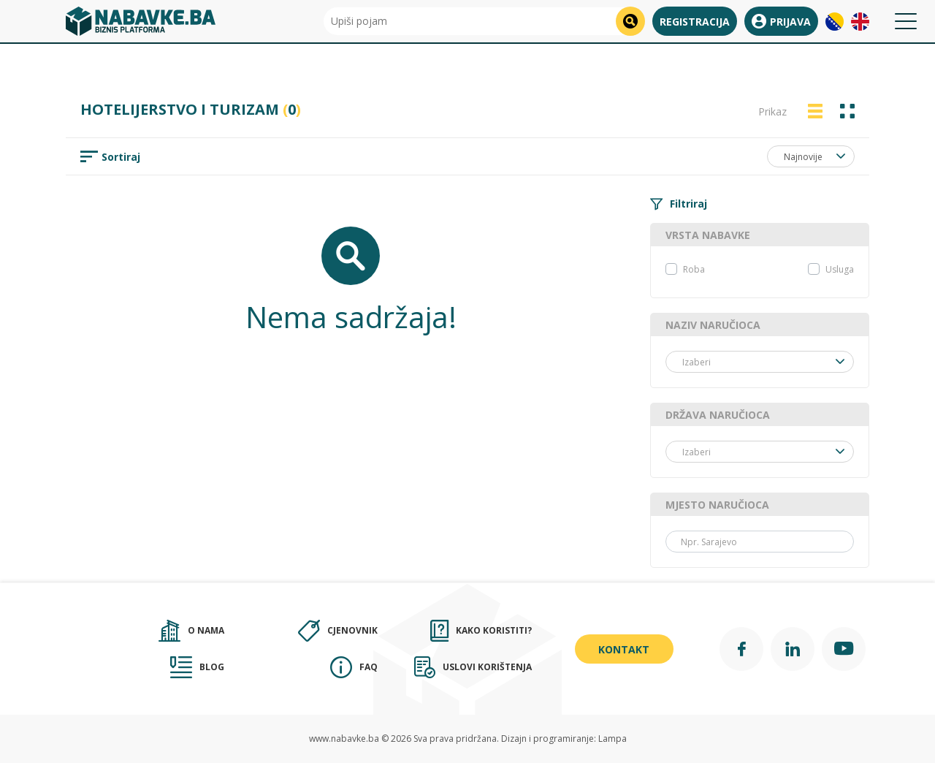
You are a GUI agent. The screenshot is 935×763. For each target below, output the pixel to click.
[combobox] (811, 156)
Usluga (839, 269)
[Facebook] (741, 649)
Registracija (695, 22)
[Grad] (759, 542)
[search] (630, 21)
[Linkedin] (792, 649)
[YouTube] (844, 649)
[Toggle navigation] (906, 21)
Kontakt (623, 649)
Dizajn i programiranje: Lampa (564, 738)
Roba (694, 269)
